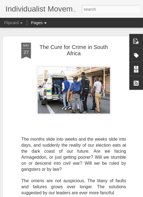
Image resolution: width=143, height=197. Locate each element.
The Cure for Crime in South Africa (73, 43)
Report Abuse (104, 194)
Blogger (89, 194)
